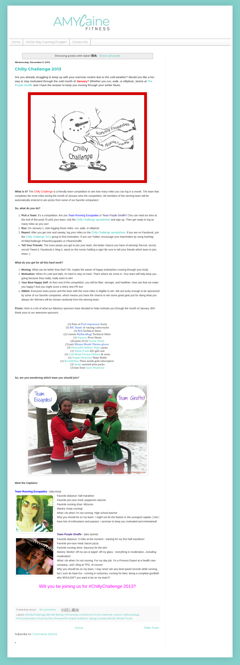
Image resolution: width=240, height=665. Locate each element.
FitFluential (71, 614)
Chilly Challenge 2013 (38, 69)
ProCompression (26, 618)
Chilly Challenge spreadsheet (93, 219)
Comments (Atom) (44, 634)
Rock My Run (45, 618)
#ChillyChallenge (35, 614)
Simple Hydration (82, 357)
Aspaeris (82, 337)
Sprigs (77, 364)
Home (16, 42)
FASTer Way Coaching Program (46, 42)
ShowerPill (60, 618)
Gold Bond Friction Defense (84, 354)
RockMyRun (71, 360)
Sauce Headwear (95, 367)
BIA (48, 614)
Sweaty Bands (96, 340)
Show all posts (109, 55)
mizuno (117, 614)
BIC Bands (57, 614)
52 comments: (48, 609)
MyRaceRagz (131, 614)
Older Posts (151, 627)
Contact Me (80, 42)
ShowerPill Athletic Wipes (86, 347)
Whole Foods (81, 350)
